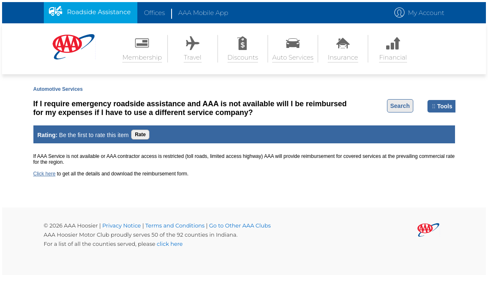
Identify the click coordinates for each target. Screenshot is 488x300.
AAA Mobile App (203, 13)
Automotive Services (58, 89)
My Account (426, 13)
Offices (154, 13)
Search (400, 105)
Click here (44, 174)
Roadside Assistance (99, 12)
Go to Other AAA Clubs (240, 225)
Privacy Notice (122, 225)
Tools (442, 106)
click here (170, 243)
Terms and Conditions (175, 225)
